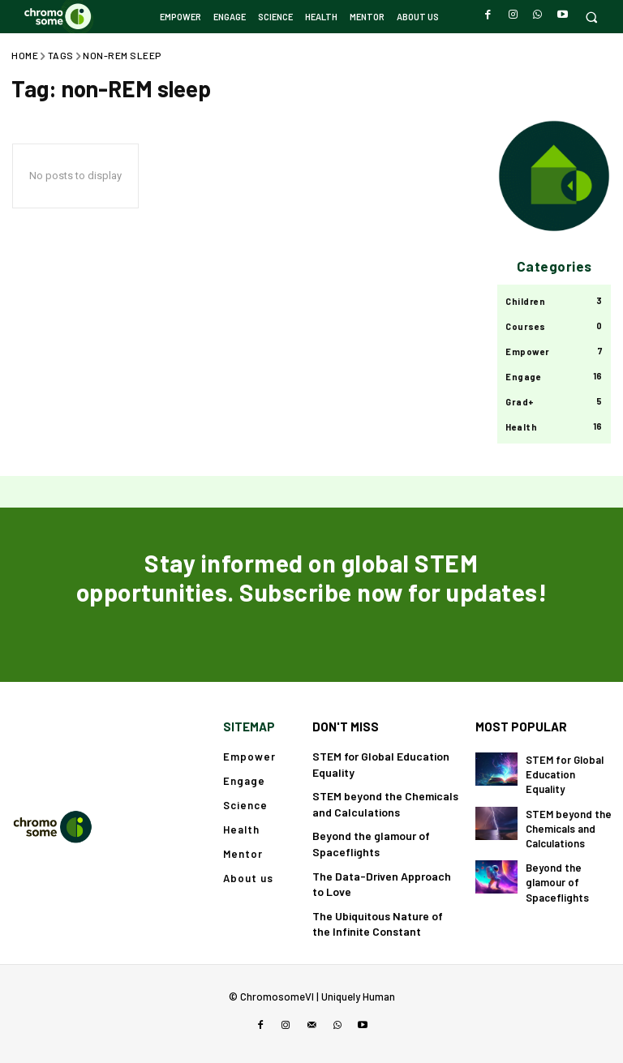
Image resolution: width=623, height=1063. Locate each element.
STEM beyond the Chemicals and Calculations (569, 829)
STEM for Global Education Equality (565, 774)
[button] (591, 16)
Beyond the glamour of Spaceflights (557, 882)
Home (24, 55)
